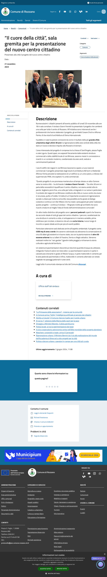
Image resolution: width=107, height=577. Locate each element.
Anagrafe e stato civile (35, 498)
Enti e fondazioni (7, 502)
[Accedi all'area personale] (95, 2)
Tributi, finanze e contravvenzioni (66, 506)
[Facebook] (57, 11)
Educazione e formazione (36, 517)
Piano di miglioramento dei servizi (63, 537)
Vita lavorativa (59, 513)
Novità (13, 28)
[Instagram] (68, 11)
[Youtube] (63, 11)
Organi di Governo (7, 491)
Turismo (57, 510)
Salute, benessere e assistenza (65, 502)
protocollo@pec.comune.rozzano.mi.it (15, 543)
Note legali (58, 546)
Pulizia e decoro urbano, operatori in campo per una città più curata (62, 341)
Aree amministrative (8, 495)
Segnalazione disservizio (36, 532)
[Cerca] (103, 11)
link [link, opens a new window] (74, 564)
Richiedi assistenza (34, 540)
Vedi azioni (95, 38)
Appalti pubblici (33, 502)
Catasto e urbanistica (35, 510)
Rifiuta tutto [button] (62, 569)
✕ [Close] (103, 558)
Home (6, 28)
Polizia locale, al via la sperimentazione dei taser (55, 326)
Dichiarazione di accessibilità (64, 550)
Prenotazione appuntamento (38, 528)
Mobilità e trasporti (61, 498)
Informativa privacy (61, 543)
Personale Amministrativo (10, 510)
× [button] (104, 554)
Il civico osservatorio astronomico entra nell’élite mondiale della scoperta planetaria (69, 329)
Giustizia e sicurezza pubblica (64, 491)
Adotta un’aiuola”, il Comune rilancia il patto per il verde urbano (60, 318)
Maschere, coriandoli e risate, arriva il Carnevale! (55, 332)
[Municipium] (78, 11)
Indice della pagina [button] (13, 115)
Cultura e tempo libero (35, 513)
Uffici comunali (6, 498)
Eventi (82, 509)
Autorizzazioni (33, 506)
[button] (53, 573)
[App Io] (84, 11)
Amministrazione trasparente (64, 528)
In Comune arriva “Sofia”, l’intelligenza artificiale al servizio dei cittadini (63, 315)
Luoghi (82, 512)
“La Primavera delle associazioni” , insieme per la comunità (59, 312)
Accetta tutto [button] (45, 569)
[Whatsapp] (73, 11)
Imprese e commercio (61, 494)
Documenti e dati (7, 513)
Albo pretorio (58, 532)
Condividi (85, 38)
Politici (3, 506)
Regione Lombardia (8, 2)
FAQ (29, 536)
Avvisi (82, 498)
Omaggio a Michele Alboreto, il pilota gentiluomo (55, 323)
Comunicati (22, 28)
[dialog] (53, 564)
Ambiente (31, 495)
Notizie (82, 491)
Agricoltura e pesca (34, 491)
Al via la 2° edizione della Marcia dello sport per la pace (57, 320)
